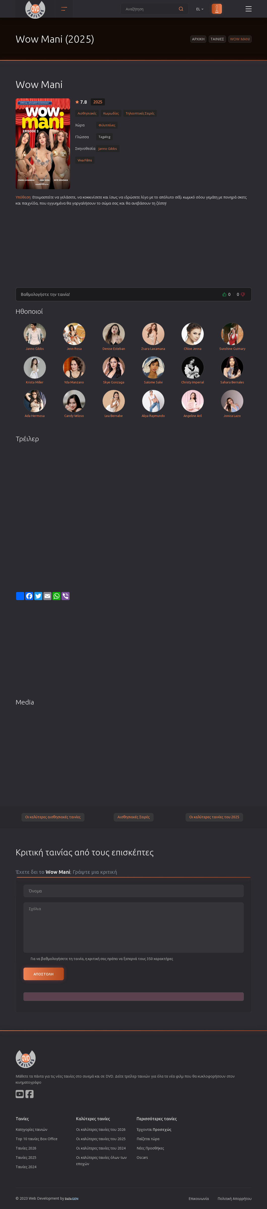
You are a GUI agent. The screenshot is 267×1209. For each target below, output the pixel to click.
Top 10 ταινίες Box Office (36, 1138)
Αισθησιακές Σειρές (133, 817)
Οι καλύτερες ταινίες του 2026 (101, 1129)
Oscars (142, 1157)
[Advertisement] (134, 244)
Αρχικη (198, 39)
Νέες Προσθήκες (150, 1148)
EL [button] (200, 9)
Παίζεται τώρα (148, 1138)
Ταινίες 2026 (26, 1148)
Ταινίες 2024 (26, 1166)
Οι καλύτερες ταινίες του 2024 (101, 1148)
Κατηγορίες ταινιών (31, 1129)
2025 (97, 102)
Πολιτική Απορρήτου (235, 1198)
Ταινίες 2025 (26, 1157)
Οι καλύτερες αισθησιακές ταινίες (53, 817)
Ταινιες (217, 39)
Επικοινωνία (199, 1198)
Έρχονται (154, 1129)
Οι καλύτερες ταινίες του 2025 (214, 817)
